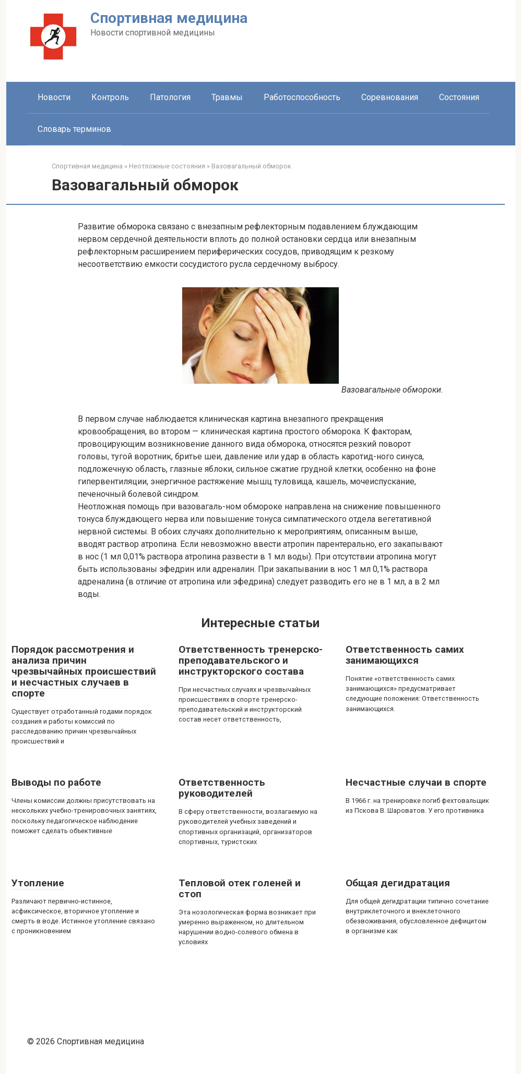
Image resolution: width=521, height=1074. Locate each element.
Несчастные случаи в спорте (416, 782)
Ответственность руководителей (222, 787)
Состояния (459, 97)
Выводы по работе (56, 782)
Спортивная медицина (168, 18)
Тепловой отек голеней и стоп (240, 888)
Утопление (37, 883)
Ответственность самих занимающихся (405, 654)
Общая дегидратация (398, 883)
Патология (170, 97)
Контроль (110, 97)
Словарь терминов (74, 129)
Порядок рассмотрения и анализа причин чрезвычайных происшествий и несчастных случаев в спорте (83, 671)
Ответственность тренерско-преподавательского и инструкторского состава (251, 660)
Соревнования (389, 97)
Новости (54, 97)
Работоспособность (302, 97)
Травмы (227, 97)
